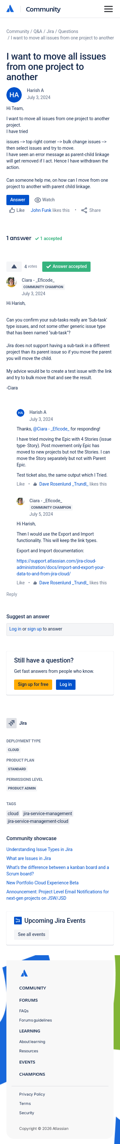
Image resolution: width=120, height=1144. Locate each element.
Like (21, 484)
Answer (17, 199)
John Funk (41, 210)
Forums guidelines (35, 1020)
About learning (32, 1041)
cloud (13, 813)
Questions (68, 31)
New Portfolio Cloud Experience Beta (42, 882)
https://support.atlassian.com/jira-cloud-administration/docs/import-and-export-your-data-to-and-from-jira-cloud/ (61, 567)
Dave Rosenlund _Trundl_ (64, 484)
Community (43, 8)
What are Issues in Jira (28, 858)
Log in (15, 628)
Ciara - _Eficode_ (38, 280)
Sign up (35, 628)
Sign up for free (33, 684)
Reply (11, 594)
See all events (31, 934)
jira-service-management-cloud (38, 821)
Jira (50, 31)
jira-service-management (47, 813)
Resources (28, 1050)
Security (26, 1112)
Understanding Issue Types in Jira (39, 849)
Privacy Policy (32, 1094)
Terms (25, 1103)
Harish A (35, 90)
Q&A (38, 31)
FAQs (23, 1010)
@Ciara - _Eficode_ (51, 428)
